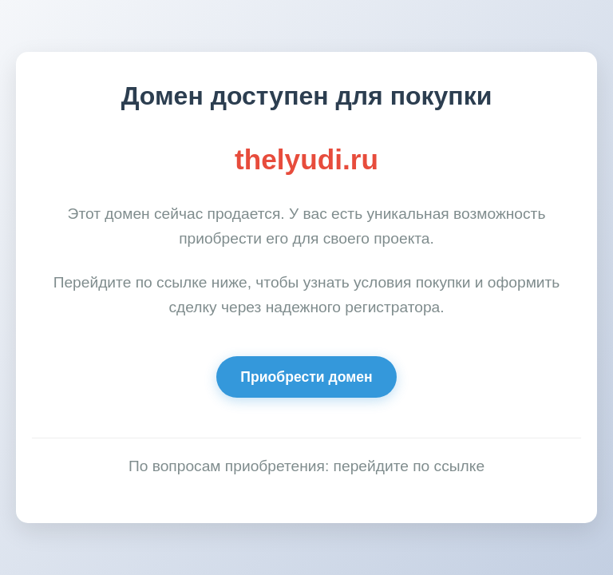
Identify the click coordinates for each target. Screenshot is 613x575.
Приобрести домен (306, 377)
